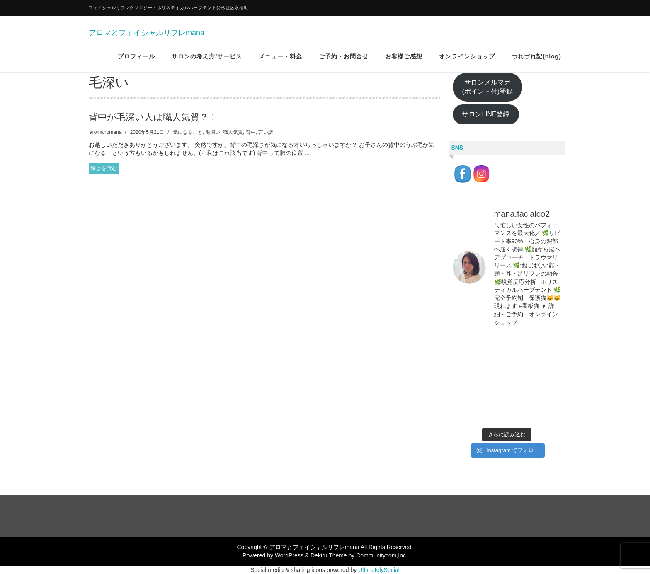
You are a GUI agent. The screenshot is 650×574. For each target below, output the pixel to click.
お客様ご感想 (403, 61)
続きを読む (103, 168)
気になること (188, 132)
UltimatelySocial (379, 570)
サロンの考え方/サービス (207, 61)
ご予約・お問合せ (344, 61)
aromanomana (105, 132)
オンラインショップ (467, 61)
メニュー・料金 (280, 61)
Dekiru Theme (328, 555)
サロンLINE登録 (485, 114)
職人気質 (233, 132)
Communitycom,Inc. (381, 555)
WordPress (289, 555)
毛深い (212, 132)
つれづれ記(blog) (536, 61)
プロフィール (136, 61)
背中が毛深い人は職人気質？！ (153, 117)
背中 (251, 132)
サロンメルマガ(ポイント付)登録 (487, 87)
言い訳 (265, 132)
